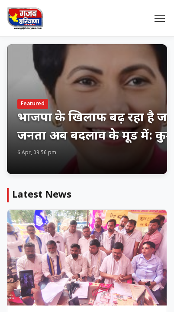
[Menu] (159, 18)
